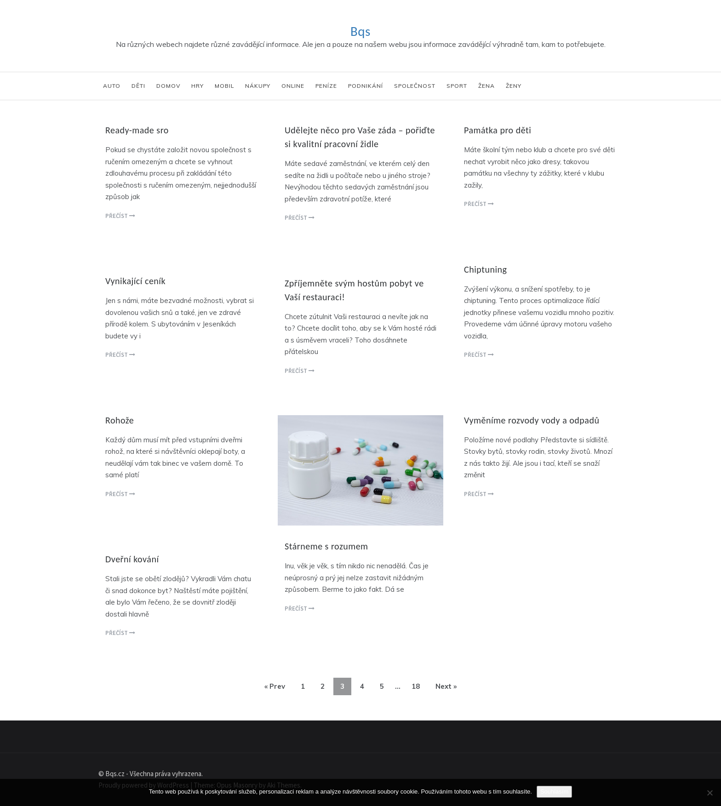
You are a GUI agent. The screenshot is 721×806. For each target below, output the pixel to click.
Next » (446, 686)
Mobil (224, 85)
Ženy (513, 85)
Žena (486, 85)
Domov (168, 85)
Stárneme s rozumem (326, 546)
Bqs (360, 31)
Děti (138, 85)
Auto (111, 85)
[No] (709, 792)
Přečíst (120, 216)
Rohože (119, 420)
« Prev (274, 686)
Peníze (326, 85)
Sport (456, 85)
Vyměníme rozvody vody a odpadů (531, 420)
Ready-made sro (137, 130)
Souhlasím (554, 791)
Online (292, 85)
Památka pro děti (497, 130)
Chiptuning (485, 269)
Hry (197, 85)
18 (416, 686)
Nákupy (257, 85)
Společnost (414, 85)
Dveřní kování (132, 559)
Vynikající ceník (135, 280)
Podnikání (365, 85)
